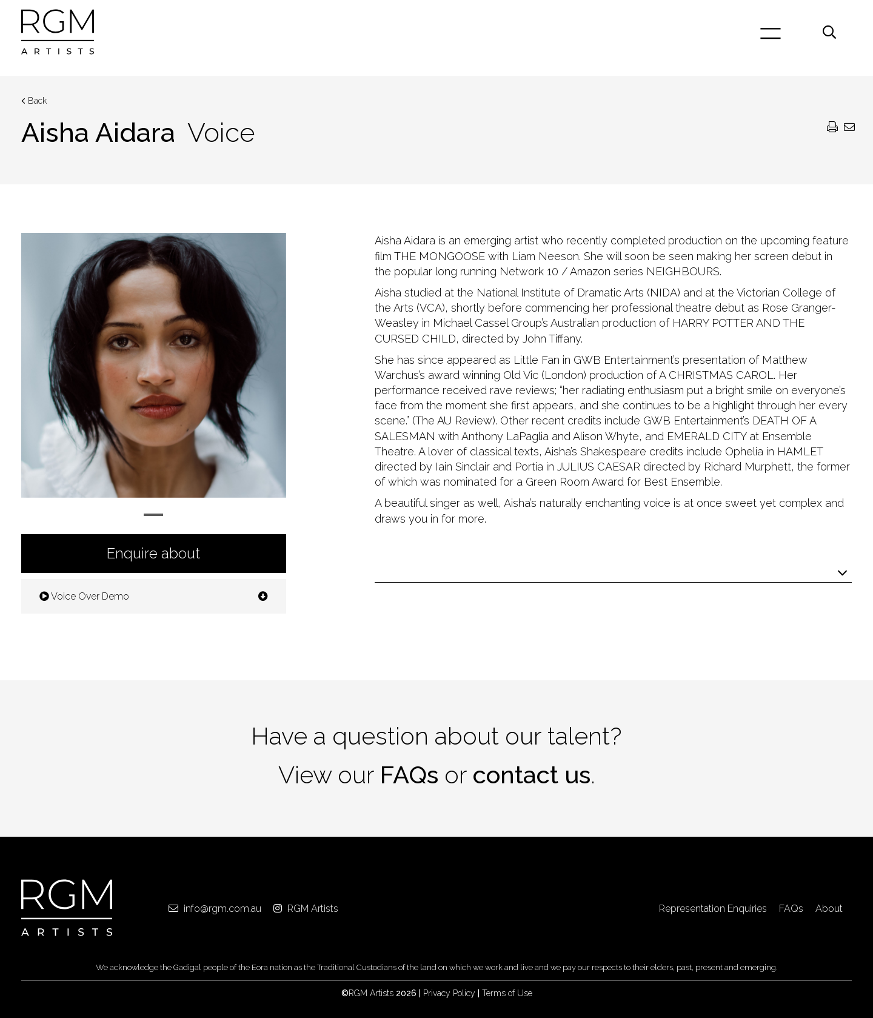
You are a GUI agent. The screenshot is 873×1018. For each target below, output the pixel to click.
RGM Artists (305, 908)
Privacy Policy (449, 993)
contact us (531, 774)
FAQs (409, 774)
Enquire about (153, 553)
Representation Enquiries (713, 908)
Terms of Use (507, 993)
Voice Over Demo (153, 596)
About (829, 908)
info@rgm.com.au (215, 908)
